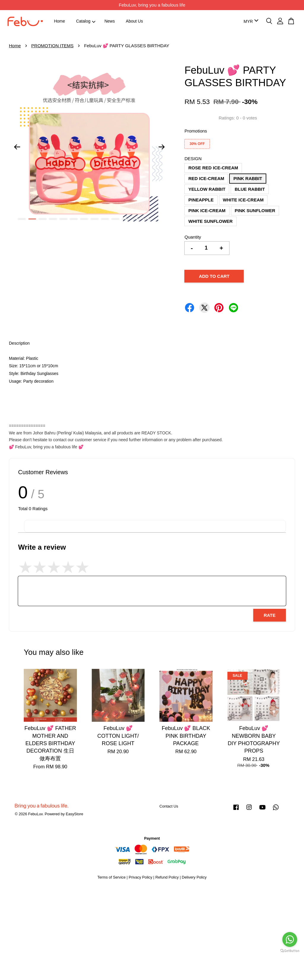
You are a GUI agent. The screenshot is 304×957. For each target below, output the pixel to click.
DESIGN (193, 158)
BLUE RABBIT (250, 189)
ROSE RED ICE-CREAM (213, 167)
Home (59, 21)
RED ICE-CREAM (206, 178)
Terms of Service (111, 877)
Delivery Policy (194, 877)
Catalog (85, 21)
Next (161, 147)
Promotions (195, 130)
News (109, 21)
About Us (134, 21)
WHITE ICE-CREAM (243, 199)
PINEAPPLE (200, 199)
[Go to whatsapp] (289, 939)
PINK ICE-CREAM (206, 210)
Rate (270, 615)
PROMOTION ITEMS (52, 45)
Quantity (192, 236)
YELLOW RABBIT (206, 189)
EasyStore (74, 814)
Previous (17, 147)
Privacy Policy (140, 877)
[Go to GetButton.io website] (289, 951)
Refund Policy (167, 877)
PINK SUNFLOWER (255, 210)
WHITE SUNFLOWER (210, 221)
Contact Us (168, 806)
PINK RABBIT (247, 178)
